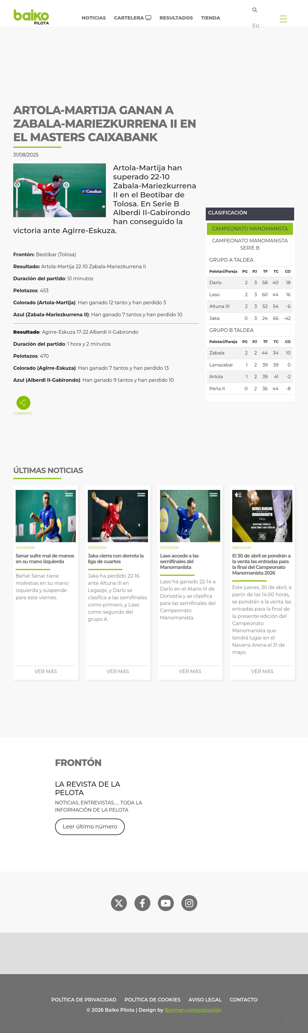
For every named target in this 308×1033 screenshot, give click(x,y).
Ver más (46, 671)
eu (255, 26)
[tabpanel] (250, 324)
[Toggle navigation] (283, 19)
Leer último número (90, 826)
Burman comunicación (193, 1010)
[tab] (250, 229)
